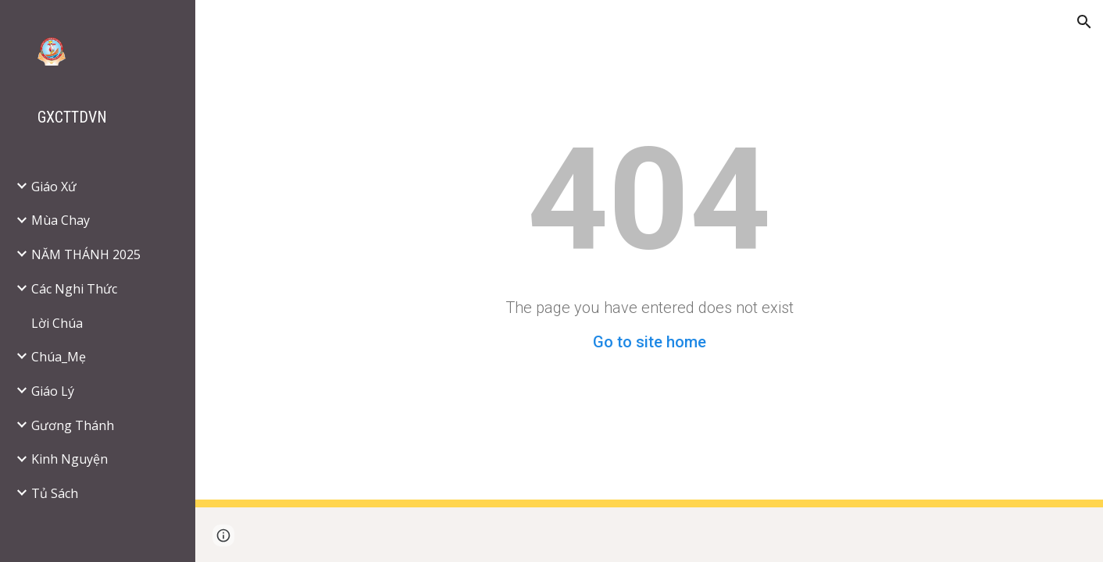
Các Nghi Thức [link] (74, 288)
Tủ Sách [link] (54, 493)
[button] (1084, 22)
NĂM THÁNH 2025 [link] (86, 254)
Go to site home (649, 342)
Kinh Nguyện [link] (69, 459)
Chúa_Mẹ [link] (58, 356)
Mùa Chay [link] (60, 220)
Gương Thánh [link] (72, 425)
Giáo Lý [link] (52, 391)
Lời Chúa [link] (57, 323)
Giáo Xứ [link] (54, 186)
